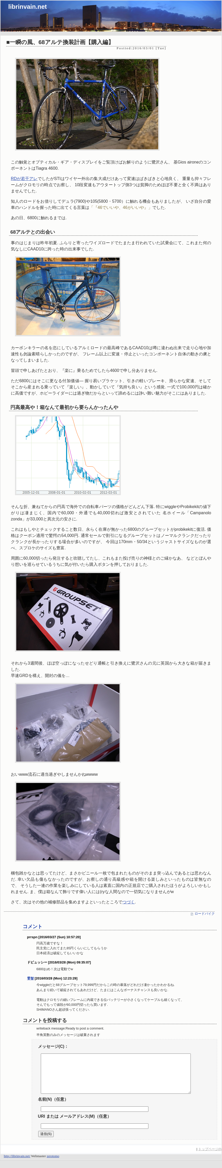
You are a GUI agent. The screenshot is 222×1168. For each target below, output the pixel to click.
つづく (128, 902)
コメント (32, 926)
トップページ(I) (209, 1157)
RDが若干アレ (24, 178)
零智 (30, 978)
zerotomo (53, 1164)
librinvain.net (27, 6)
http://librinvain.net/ (17, 1164)
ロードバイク (205, 914)
